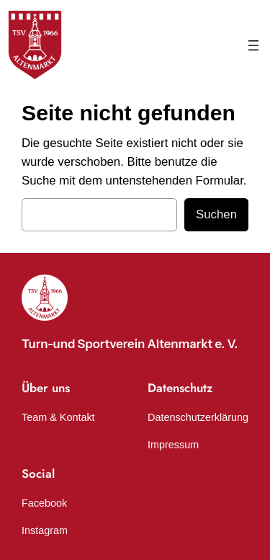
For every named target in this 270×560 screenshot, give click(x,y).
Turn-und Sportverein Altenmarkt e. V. (130, 344)
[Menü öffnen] (253, 45)
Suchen (216, 214)
